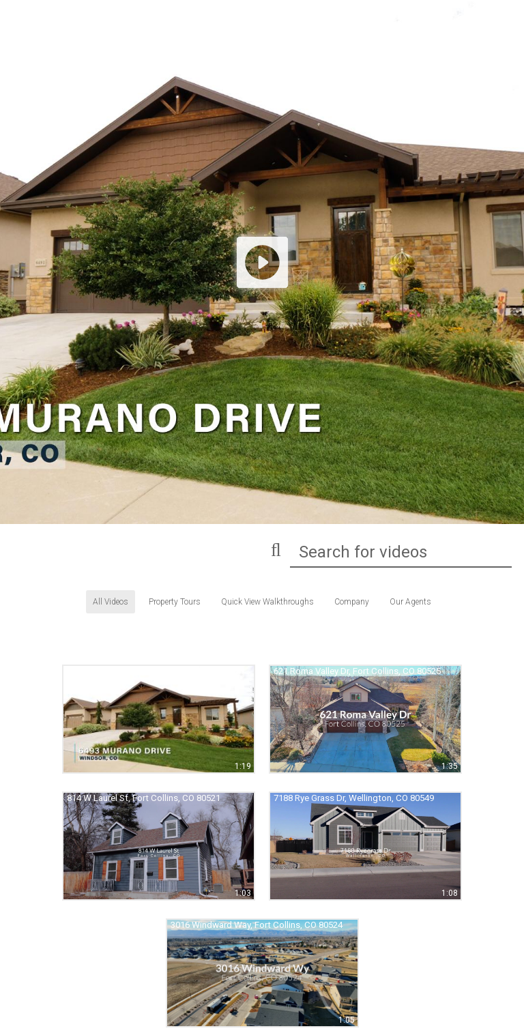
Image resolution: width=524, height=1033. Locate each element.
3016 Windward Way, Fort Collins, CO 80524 (257, 925)
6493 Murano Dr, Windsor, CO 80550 (137, 671)
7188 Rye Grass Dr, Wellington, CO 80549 (354, 798)
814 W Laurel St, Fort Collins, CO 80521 (143, 798)
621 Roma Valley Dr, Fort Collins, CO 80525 (357, 671)
